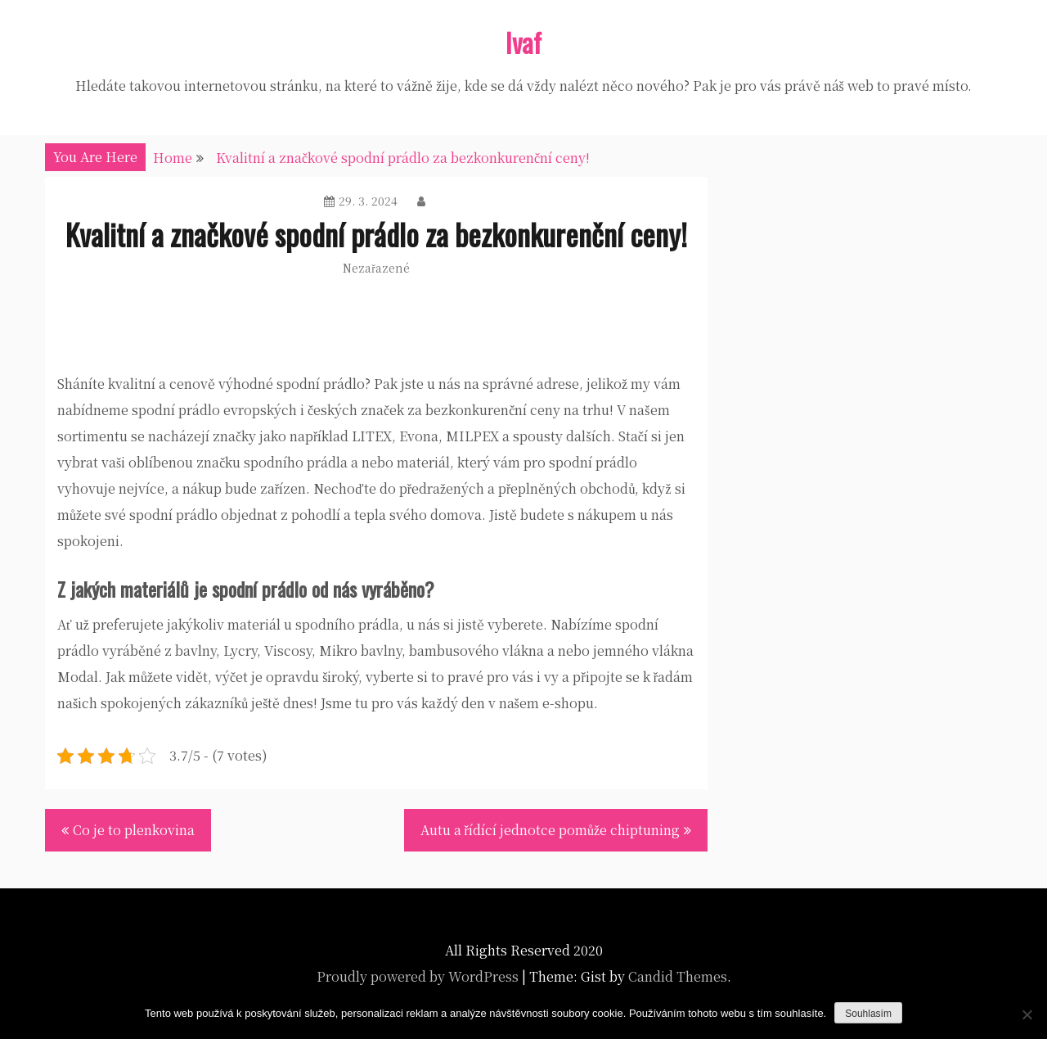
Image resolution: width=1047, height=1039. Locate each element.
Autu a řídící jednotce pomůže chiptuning (550, 829)
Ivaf (523, 42)
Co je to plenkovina (134, 829)
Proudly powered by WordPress (418, 976)
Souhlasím (868, 1013)
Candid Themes (677, 976)
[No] (1026, 1014)
